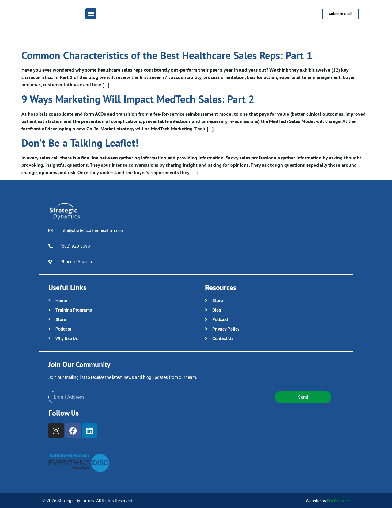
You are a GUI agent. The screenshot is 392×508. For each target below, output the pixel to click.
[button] (90, 13)
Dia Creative (338, 501)
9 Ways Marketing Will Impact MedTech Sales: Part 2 (137, 99)
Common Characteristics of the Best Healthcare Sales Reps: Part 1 (166, 55)
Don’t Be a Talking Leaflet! (79, 142)
